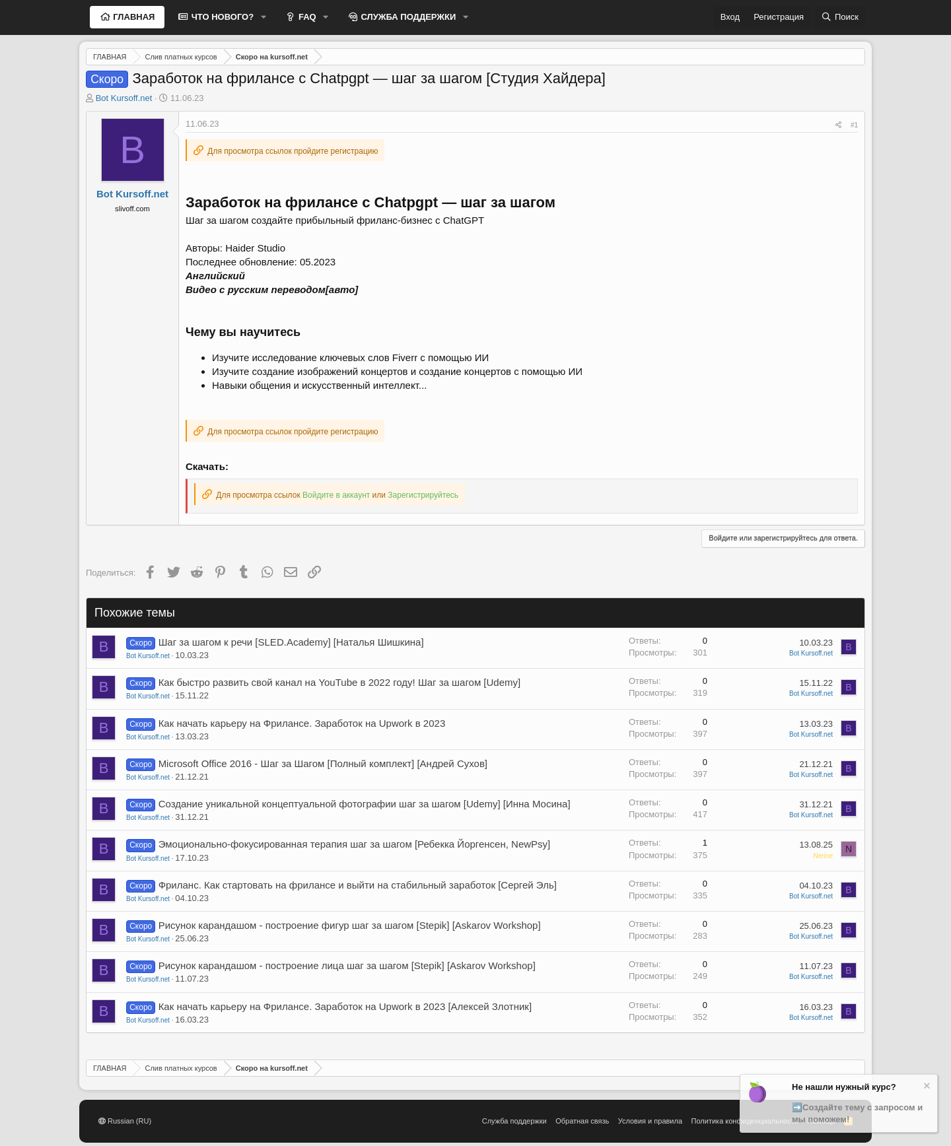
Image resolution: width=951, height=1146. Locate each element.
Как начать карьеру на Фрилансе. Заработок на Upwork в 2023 (302, 723)
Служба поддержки (514, 1121)
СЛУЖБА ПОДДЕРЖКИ (407, 17)
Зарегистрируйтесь (423, 495)
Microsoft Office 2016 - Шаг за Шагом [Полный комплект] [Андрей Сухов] (322, 763)
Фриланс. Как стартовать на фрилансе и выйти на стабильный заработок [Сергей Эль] (357, 885)
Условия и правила (650, 1121)
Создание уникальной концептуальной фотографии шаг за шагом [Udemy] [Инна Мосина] (364, 803)
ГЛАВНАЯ (133, 17)
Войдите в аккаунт (336, 495)
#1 (854, 125)
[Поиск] (840, 17)
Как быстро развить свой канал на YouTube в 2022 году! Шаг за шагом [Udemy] (339, 682)
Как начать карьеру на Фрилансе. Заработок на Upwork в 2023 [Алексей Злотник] (345, 1006)
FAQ (306, 17)
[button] (263, 17)
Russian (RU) (124, 1121)
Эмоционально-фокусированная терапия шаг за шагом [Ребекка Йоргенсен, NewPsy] (354, 844)
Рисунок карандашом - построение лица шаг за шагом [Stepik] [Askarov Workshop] (347, 965)
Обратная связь (582, 1121)
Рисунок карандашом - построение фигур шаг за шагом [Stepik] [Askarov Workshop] (349, 925)
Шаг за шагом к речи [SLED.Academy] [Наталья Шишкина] (291, 642)
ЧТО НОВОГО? (221, 17)
